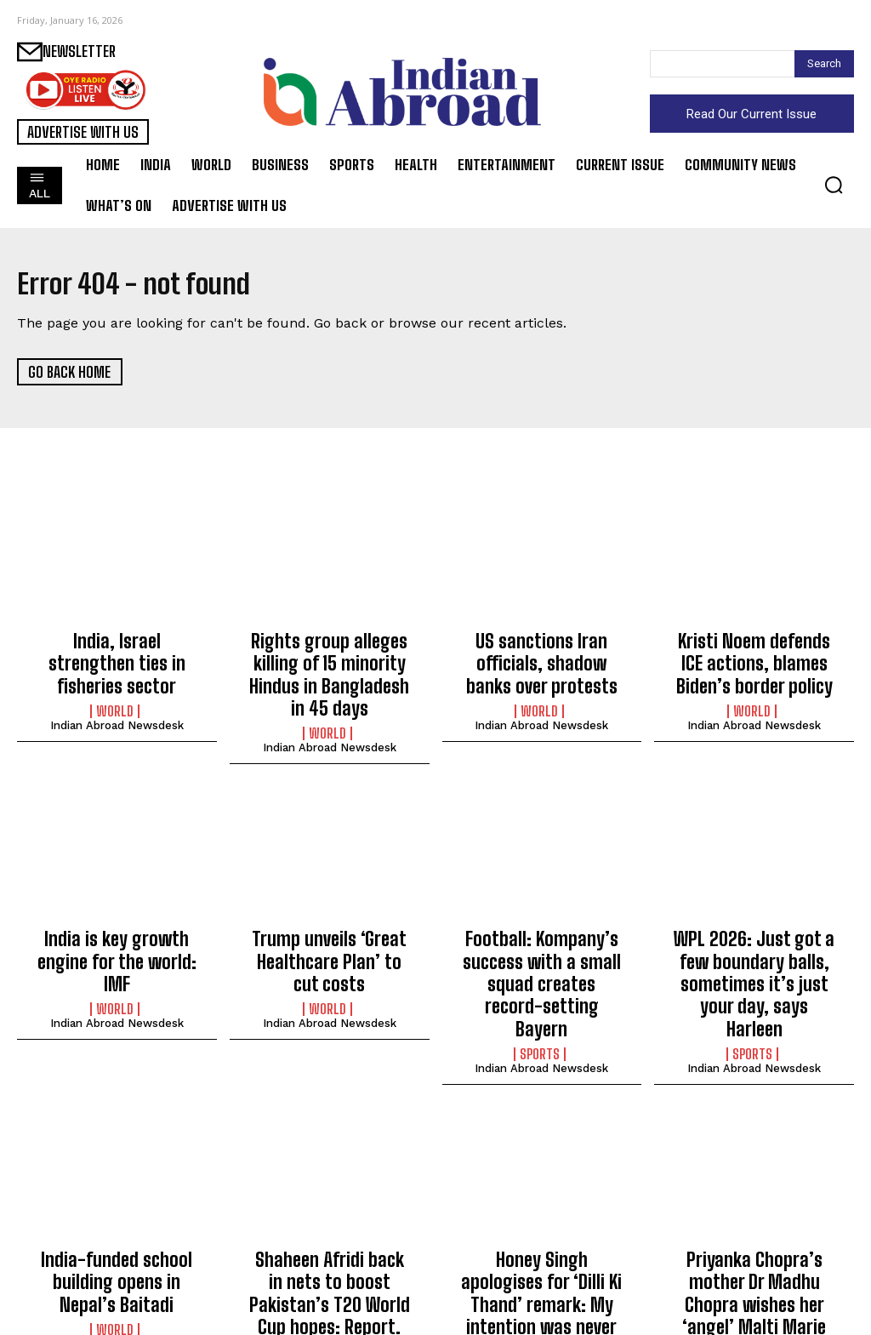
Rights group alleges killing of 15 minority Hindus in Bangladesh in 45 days (329, 668)
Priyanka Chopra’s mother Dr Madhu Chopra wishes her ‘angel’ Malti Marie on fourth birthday (754, 1232)
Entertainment (539, 1283)
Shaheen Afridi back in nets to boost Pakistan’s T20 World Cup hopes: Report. (329, 1232)
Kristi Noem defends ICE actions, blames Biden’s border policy (754, 659)
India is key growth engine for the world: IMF (117, 931)
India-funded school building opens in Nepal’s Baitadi (116, 1222)
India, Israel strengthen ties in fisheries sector (117, 650)
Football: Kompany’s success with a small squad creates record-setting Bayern (541, 950)
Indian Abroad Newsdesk (117, 696)
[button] (833, 184)
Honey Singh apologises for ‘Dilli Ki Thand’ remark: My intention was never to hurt (541, 1232)
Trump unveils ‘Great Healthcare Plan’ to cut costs (329, 940)
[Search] (824, 63)
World (115, 682)
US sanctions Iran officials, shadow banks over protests (542, 659)
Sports (540, 1000)
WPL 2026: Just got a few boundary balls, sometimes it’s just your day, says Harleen (754, 950)
